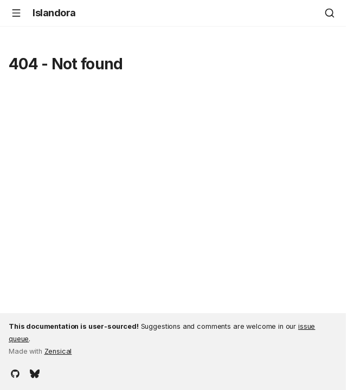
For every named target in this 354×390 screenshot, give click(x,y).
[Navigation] (16, 13)
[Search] (329, 13)
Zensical (58, 351)
